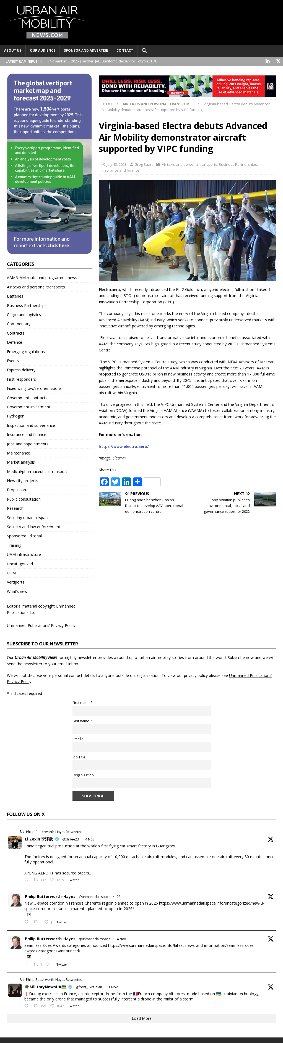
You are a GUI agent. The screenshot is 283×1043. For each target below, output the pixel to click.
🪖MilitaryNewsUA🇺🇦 (45, 986)
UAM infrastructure (24, 554)
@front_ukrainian (89, 987)
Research (15, 508)
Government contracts (27, 397)
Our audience (42, 50)
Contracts (15, 333)
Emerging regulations (26, 351)
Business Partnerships (238, 164)
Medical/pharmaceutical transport (37, 471)
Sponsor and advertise (86, 50)
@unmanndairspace (94, 896)
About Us (12, 50)
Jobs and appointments (27, 443)
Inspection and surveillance (31, 425)
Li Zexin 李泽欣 (39, 839)
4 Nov (89, 839)
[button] (144, 51)
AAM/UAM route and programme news (42, 277)
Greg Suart (143, 164)
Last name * (82, 720)
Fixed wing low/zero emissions (34, 388)
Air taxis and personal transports (189, 164)
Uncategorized (20, 563)
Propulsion (16, 489)
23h (120, 896)
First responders (21, 379)
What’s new (17, 591)
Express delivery (21, 369)
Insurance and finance (120, 169)
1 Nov (113, 987)
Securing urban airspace (28, 517)
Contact (124, 50)
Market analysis (21, 462)
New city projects (22, 480)
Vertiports (15, 582)
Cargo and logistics (24, 314)
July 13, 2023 (116, 164)
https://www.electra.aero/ (124, 446)
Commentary (18, 323)
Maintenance (18, 453)
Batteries (15, 296)
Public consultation (24, 499)
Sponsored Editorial (24, 535)
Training (14, 545)
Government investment (28, 406)
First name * (82, 702)
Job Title (78, 757)
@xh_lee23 (70, 839)
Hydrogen (15, 416)
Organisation (83, 775)
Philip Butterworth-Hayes (50, 896)
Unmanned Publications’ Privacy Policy (41, 625)
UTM (11, 573)
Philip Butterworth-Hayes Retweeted (54, 831)
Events (13, 360)
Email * (78, 739)
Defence (14, 342)
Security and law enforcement (33, 526)
